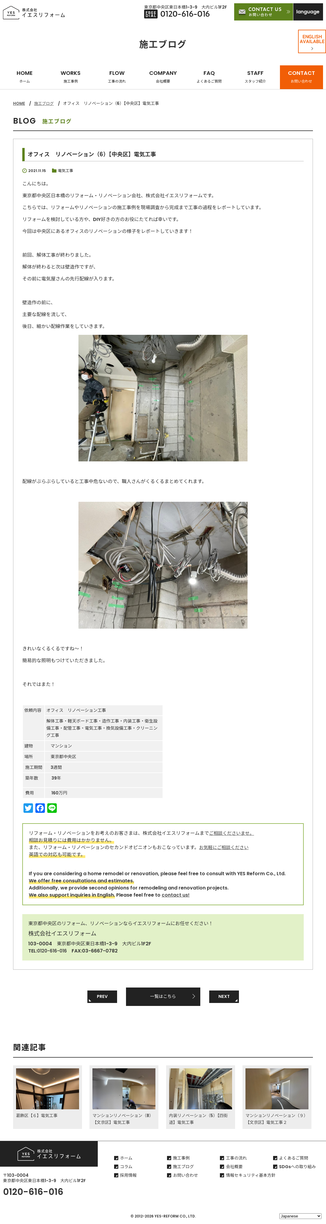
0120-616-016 (53, 950)
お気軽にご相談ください (225, 847)
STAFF (255, 76)
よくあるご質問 (293, 1159)
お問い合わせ (185, 1176)
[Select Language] (300, 1216)
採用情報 (128, 1176)
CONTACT (301, 76)
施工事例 (181, 1159)
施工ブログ (45, 103)
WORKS (71, 76)
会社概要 (234, 1168)
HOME (25, 76)
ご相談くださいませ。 (232, 832)
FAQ (209, 76)
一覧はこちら (163, 996)
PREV (102, 996)
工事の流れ (236, 1159)
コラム (126, 1168)
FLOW (117, 76)
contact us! (176, 894)
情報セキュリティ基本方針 (250, 1176)
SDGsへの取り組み (297, 1168)
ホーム (126, 1159)
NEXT (224, 996)
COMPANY (163, 76)
